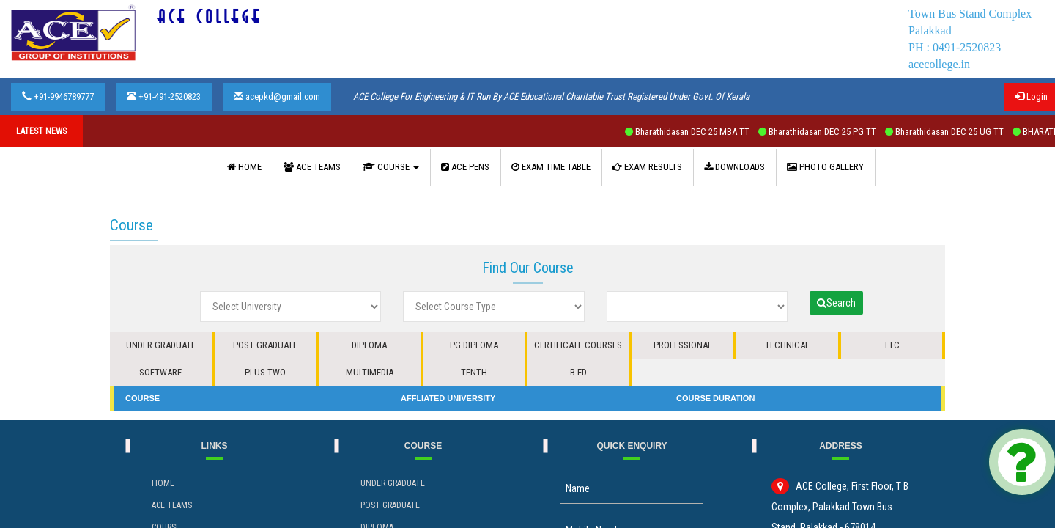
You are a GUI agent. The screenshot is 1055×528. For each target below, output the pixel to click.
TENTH (474, 372)
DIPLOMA (369, 345)
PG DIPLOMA (474, 345)
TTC (892, 345)
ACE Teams (172, 505)
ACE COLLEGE (210, 17)
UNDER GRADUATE (161, 345)
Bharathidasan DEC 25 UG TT (956, 131)
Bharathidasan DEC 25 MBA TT (699, 131)
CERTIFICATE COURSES (578, 345)
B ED (578, 372)
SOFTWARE (160, 372)
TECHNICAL (787, 345)
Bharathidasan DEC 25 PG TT (829, 131)
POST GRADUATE (265, 345)
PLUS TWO (265, 372)
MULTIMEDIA (369, 372)
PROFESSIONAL (683, 345)
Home (163, 483)
